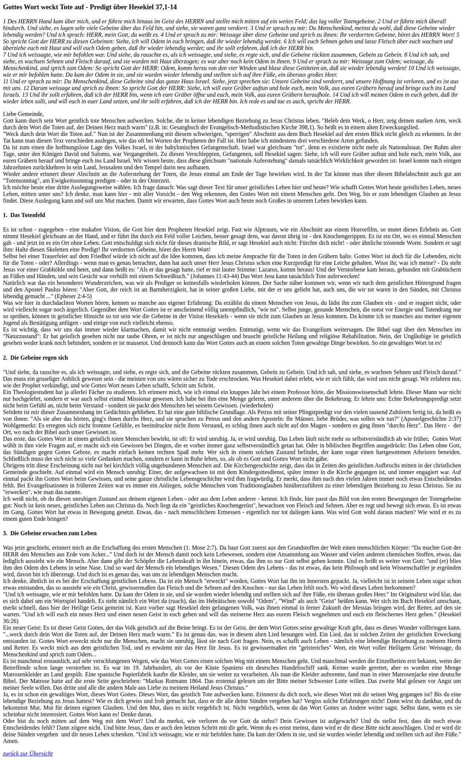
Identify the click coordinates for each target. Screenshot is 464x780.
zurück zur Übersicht (28, 753)
